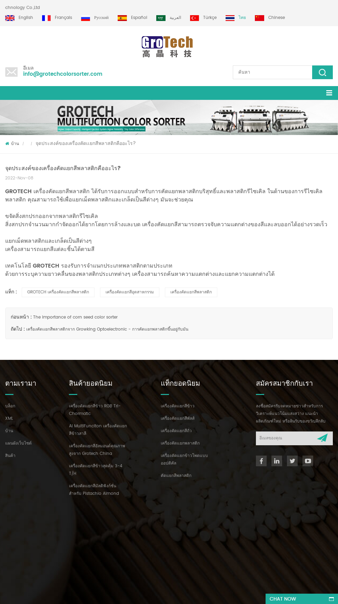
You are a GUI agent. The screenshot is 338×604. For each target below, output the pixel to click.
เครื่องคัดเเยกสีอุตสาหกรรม (130, 292)
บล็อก (10, 406)
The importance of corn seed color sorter (75, 317)
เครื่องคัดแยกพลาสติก (180, 443)
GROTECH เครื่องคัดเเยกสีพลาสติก (58, 292)
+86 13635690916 (47, 536)
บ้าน (12, 143)
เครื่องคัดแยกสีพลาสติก (191, 292)
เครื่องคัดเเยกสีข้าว (178, 406)
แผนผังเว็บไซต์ (18, 443)
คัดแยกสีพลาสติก (176, 475)
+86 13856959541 (85, 536)
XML (9, 418)
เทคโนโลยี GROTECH (33, 265)
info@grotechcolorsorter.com (62, 74)
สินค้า (10, 455)
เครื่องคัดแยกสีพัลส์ (178, 418)
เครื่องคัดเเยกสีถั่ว (176, 431)
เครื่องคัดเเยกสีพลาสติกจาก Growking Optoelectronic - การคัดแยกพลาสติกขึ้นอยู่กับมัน (107, 329)
